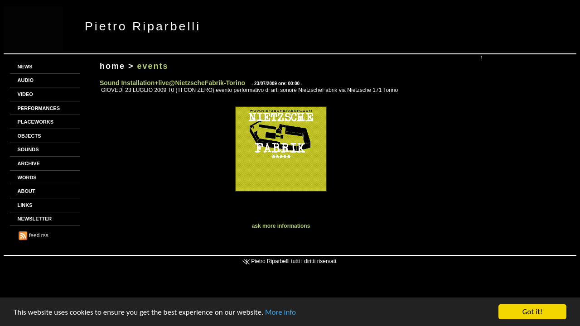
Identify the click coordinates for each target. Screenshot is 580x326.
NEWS (25, 66)
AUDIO (26, 80)
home (112, 66)
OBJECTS (29, 136)
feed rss (33, 235)
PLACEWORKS (35, 122)
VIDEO (25, 94)
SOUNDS (28, 149)
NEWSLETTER (35, 218)
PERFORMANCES (39, 108)
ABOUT (26, 191)
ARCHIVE (29, 163)
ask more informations (281, 226)
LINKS (25, 205)
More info (280, 312)
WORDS (27, 177)
